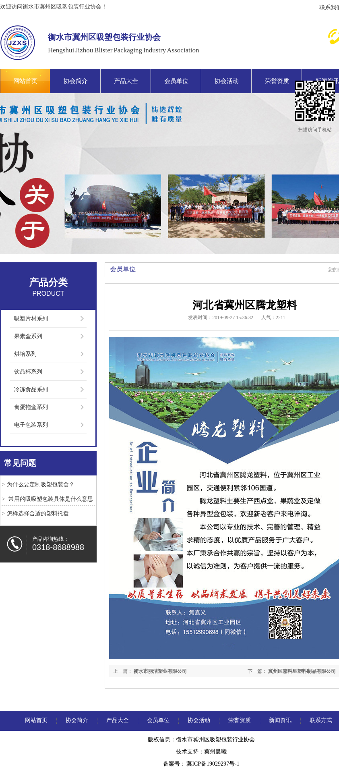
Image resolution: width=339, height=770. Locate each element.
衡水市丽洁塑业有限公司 (160, 671)
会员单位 (176, 81)
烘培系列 (25, 354)
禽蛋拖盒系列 (31, 407)
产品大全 (126, 81)
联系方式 (321, 720)
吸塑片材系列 (31, 318)
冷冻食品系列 (31, 389)
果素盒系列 (28, 336)
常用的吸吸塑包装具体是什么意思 (50, 499)
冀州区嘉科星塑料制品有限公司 (302, 671)
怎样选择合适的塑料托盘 (38, 514)
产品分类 (48, 282)
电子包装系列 (31, 425)
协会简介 (76, 81)
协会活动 (227, 81)
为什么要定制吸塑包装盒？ (40, 485)
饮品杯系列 (28, 372)
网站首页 (25, 81)
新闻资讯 (280, 720)
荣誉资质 (277, 81)
